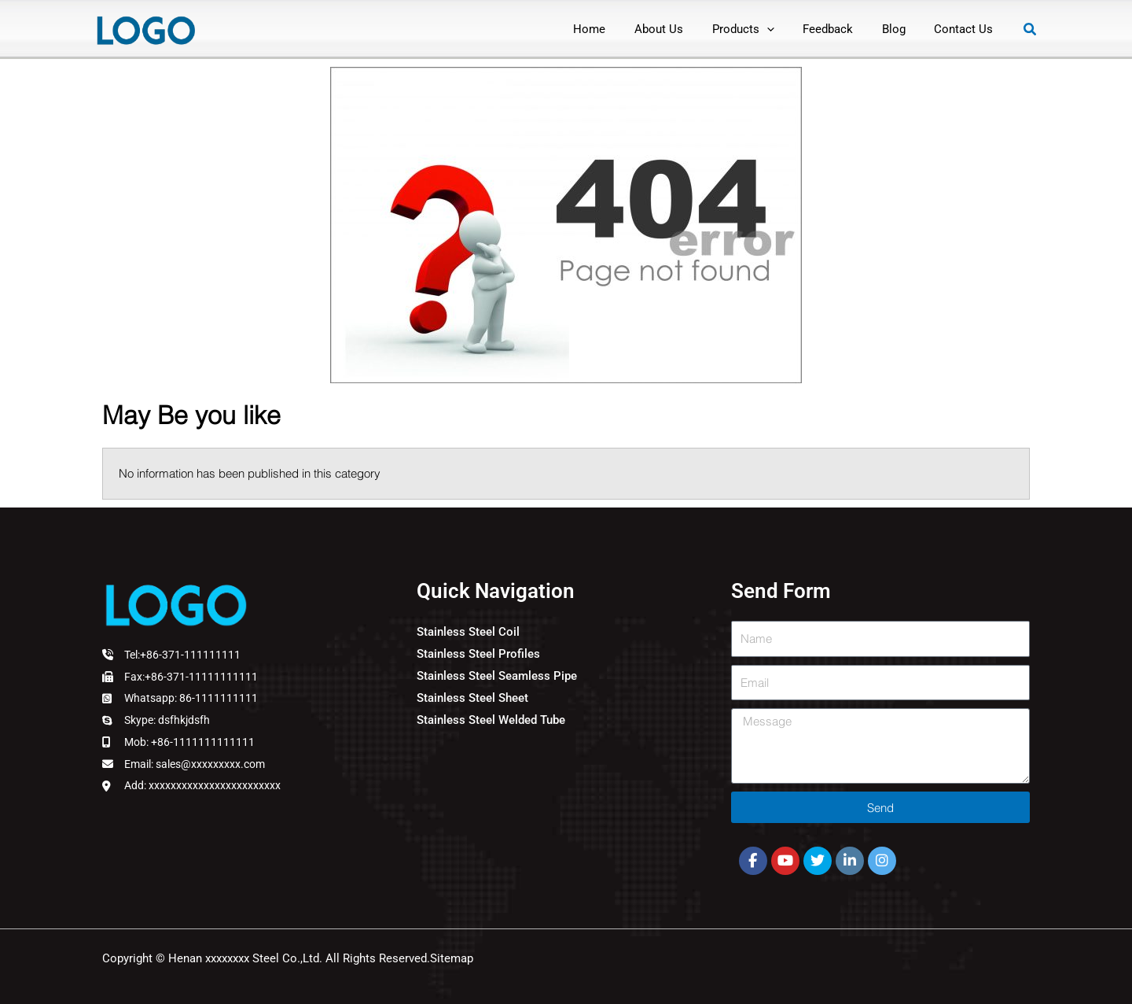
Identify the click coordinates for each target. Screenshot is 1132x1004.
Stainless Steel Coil (468, 632)
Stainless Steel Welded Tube (491, 720)
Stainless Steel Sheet (472, 698)
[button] (1031, 29)
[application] (784, 29)
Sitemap (451, 958)
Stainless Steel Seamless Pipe (497, 676)
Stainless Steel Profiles (478, 654)
